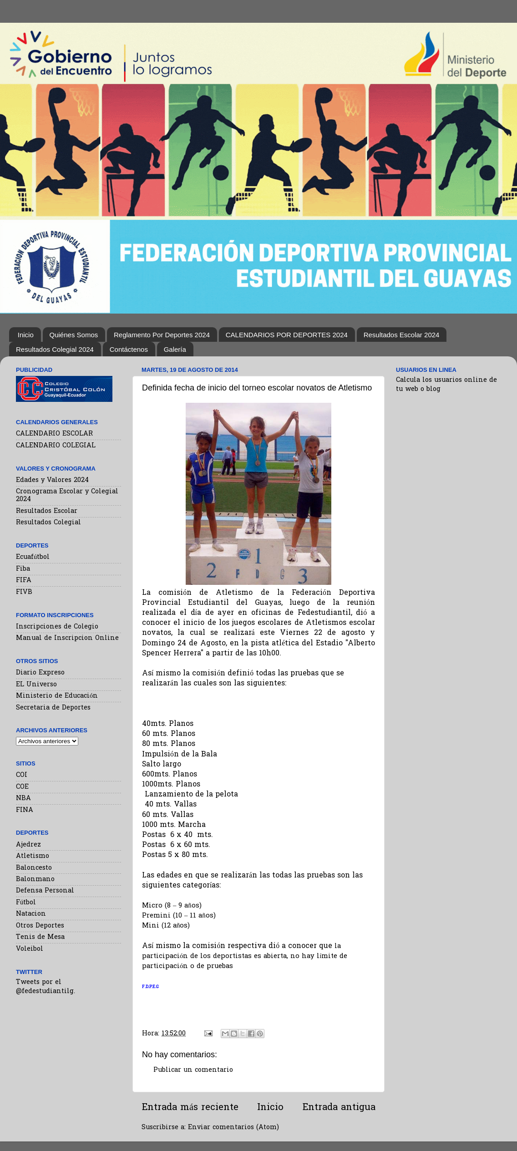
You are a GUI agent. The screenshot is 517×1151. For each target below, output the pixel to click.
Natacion (31, 914)
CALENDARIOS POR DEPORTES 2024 (287, 335)
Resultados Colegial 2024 (55, 349)
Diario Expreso (40, 673)
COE (22, 787)
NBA (23, 798)
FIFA (23, 580)
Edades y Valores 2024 (52, 480)
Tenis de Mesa (40, 937)
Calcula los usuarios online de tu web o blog (446, 384)
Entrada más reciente (190, 1108)
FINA (24, 810)
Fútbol (26, 903)
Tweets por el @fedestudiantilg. (45, 987)
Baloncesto (34, 868)
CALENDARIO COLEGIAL (56, 446)
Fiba (23, 569)
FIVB (24, 592)
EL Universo (36, 685)
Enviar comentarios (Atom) (233, 1127)
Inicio (26, 335)
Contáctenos (129, 349)
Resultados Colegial (48, 522)
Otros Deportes (40, 926)
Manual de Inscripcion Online (67, 638)
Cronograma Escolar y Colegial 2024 (67, 495)
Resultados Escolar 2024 (402, 335)
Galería (175, 349)
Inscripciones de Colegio (57, 627)
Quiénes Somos (74, 335)
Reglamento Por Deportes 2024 (162, 335)
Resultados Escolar (46, 511)
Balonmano (35, 879)
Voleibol (29, 949)
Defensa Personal (45, 891)
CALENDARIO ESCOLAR (54, 434)
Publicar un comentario (193, 1070)
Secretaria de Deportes (53, 708)
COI (21, 775)
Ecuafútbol (33, 557)
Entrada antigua (338, 1108)
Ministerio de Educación (57, 696)
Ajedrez (28, 845)
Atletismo (32, 856)
